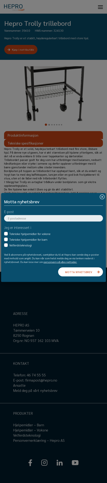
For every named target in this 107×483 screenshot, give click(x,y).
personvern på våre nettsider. (60, 262)
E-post (9, 211)
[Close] (102, 197)
